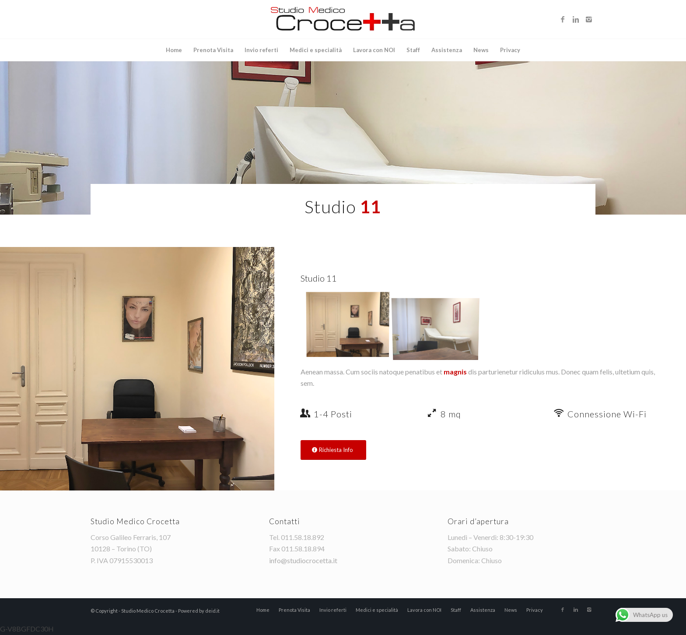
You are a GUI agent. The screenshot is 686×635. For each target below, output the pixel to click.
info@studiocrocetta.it (303, 560)
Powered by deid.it (199, 611)
